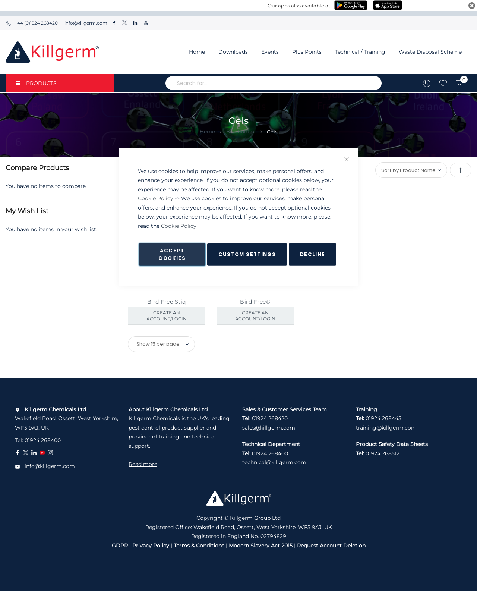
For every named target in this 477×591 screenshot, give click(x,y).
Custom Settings (247, 254)
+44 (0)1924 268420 (32, 23)
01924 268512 (382, 453)
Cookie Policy (155, 198)
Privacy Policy (150, 545)
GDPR (120, 545)
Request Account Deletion (331, 545)
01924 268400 (43, 440)
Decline (312, 254)
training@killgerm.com (386, 427)
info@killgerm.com (85, 23)
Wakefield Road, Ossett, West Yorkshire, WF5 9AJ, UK (66, 418)
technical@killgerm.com (274, 462)
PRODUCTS (36, 83)
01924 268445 (383, 418)
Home (197, 51)
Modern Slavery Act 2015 (261, 545)
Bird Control (241, 131)
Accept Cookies (171, 254)
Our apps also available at (299, 6)
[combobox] (273, 83)
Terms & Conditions (199, 545)
